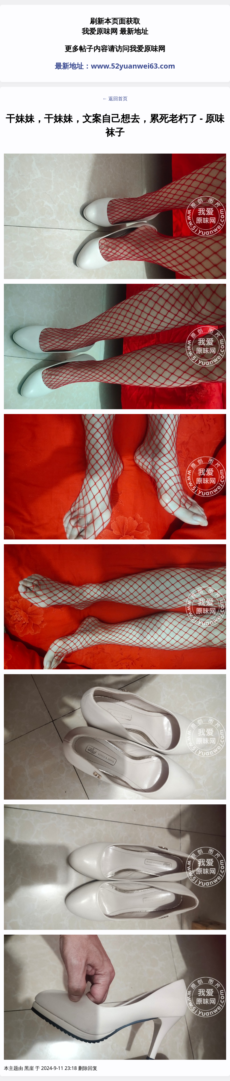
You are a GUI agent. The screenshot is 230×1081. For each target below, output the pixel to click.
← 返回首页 (115, 98)
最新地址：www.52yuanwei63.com (115, 66)
